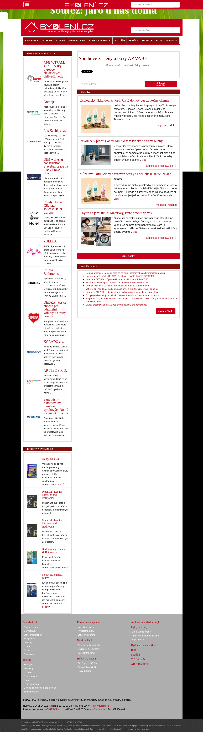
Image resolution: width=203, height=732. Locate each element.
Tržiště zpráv (138, 659)
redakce (172, 125)
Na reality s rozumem (88, 649)
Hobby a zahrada (86, 658)
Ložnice (28, 672)
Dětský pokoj (30, 676)
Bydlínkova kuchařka (143, 645)
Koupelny (28, 668)
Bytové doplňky (31, 684)
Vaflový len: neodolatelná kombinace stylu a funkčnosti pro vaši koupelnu (122, 289)
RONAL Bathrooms (51, 271)
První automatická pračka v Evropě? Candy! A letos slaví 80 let (117, 282)
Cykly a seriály (139, 627)
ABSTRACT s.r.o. (54, 709)
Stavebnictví (30, 622)
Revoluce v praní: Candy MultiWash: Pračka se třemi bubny (121, 141)
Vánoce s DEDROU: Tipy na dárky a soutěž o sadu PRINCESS (117, 279)
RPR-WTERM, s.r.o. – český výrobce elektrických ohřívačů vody (54, 69)
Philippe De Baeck (59, 567)
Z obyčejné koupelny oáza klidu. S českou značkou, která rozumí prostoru (122, 295)
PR (175, 165)
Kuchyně (28, 664)
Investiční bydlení (86, 627)
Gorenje (49, 102)
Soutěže (135, 654)
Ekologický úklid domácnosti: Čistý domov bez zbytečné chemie (124, 100)
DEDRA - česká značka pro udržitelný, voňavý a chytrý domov (55, 309)
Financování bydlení (88, 622)
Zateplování (30, 638)
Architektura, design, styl (145, 622)
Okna (26, 650)
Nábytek (28, 680)
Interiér (27, 659)
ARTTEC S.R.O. (55, 370)
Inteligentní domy (86, 653)
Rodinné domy (31, 627)
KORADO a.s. (54, 341)
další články (128, 256)
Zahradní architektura (88, 667)
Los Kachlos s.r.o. (56, 130)
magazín (161, 125)
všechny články (166, 311)
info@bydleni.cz (101, 706)
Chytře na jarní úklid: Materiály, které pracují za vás (116, 213)
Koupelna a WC (51, 458)
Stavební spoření (86, 635)
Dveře (27, 646)
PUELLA (50, 241)
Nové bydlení (84, 640)
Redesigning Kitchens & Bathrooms (54, 551)
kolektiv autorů (57, 484)
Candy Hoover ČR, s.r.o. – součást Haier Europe (54, 207)
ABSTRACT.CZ (140, 664)
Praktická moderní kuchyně (145, 635)
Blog (133, 649)
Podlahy (28, 642)
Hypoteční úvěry (86, 631)
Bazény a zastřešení (88, 663)
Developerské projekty (89, 645)
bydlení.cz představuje (158, 165)
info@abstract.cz (98, 709)
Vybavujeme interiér (141, 631)
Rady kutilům (84, 671)
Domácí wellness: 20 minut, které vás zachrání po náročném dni (117, 285)
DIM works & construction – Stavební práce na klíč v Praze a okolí (56, 166)
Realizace (29, 654)
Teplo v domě (138, 639)
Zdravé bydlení (31, 691)
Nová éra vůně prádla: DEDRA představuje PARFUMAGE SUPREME (120, 276)
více (129, 119)
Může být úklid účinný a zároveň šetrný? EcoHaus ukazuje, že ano (125, 174)
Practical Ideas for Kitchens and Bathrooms (52, 494)
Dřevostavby (30, 631)
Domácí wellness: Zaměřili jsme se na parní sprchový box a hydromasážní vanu (125, 273)
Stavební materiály (33, 635)
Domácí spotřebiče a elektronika (40, 687)
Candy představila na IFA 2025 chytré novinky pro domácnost (116, 304)
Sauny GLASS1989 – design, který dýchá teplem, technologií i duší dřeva (122, 292)
